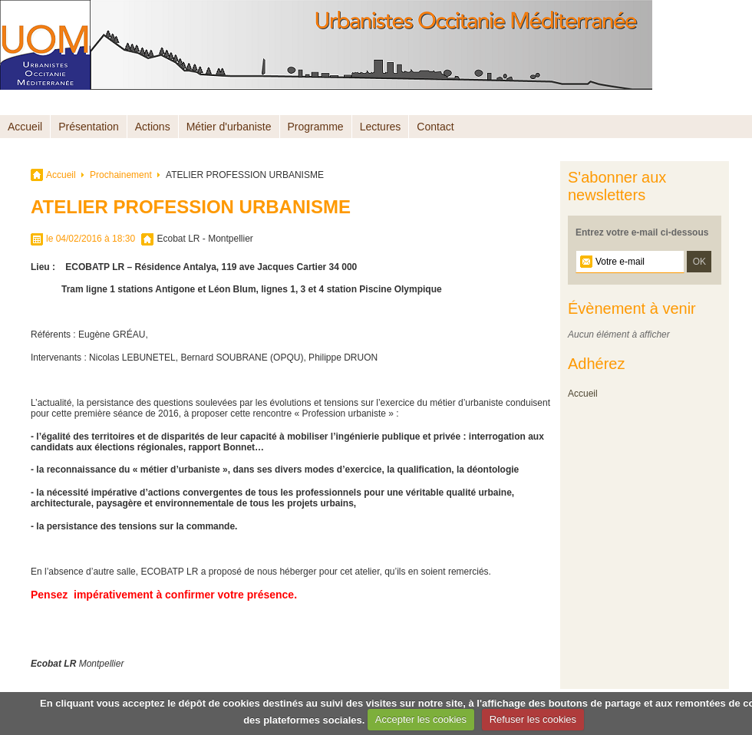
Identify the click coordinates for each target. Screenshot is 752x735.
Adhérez (596, 363)
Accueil (25, 126)
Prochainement (121, 175)
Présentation (88, 126)
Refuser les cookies (533, 719)
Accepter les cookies (421, 719)
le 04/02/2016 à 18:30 (90, 238)
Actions (152, 126)
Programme (316, 126)
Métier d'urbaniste (229, 126)
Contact (435, 126)
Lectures (380, 126)
